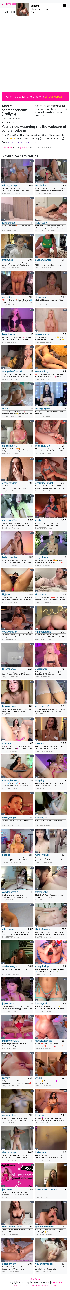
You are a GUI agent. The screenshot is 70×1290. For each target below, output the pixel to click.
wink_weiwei (42, 855)
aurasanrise (41, 669)
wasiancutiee (9, 1115)
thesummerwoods (12, 1226)
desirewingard (9, 483)
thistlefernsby (42, 929)
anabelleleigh (9, 966)
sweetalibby (41, 371)
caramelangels (43, 632)
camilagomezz (10, 892)
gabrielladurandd (44, 1226)
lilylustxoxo (41, 222)
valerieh (39, 743)
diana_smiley (9, 1264)
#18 (22, 142)
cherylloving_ (42, 966)
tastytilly (39, 780)
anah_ (38, 520)
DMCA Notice (43, 1285)
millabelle (40, 185)
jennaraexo (8, 1189)
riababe (6, 855)
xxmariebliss (41, 892)
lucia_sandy (41, 1115)
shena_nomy (9, 1152)
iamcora (6, 408)
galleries (24, 147)
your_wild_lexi (9, 632)
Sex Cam (35, 1279)
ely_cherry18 (42, 706)
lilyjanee (6, 594)
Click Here (7, 147)
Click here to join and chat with (35, 96)
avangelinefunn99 (12, 371)
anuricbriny (8, 297)
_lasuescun (41, 297)
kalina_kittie (41, 1003)
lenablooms (8, 334)
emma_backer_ (10, 780)
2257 (54, 1285)
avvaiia (38, 1078)
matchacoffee (9, 520)
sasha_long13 (9, 817)
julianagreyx (8, 222)
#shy (34, 142)
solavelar (7, 743)
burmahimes (9, 706)
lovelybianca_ (9, 669)
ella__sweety (9, 929)
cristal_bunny (9, 185)
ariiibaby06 (41, 817)
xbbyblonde (41, 557)
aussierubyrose (43, 260)
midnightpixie (42, 408)
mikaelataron (42, 334)
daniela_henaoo (43, 1041)
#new (10, 142)
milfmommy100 (10, 1041)
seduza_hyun (42, 446)
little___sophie (9, 557)
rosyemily (7, 1078)
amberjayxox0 (9, 446)
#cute (27, 142)
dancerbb (40, 594)
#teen (16, 142)
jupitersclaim (9, 1003)
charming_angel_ (44, 483)
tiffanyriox (7, 260)
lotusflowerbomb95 (46, 1189)
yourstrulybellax (44, 1264)
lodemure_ (41, 1152)
